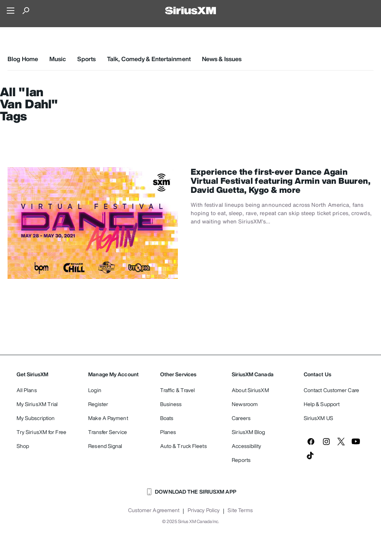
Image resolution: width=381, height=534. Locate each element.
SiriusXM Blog (248, 432)
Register (98, 404)
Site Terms (240, 510)
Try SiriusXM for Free (41, 432)
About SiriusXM (250, 390)
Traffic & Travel (177, 390)
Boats (167, 418)
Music (57, 58)
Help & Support (322, 404)
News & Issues (222, 58)
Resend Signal (105, 446)
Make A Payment (108, 418)
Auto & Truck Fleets (183, 446)
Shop (23, 446)
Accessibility (246, 446)
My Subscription (36, 418)
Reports (241, 460)
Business (171, 404)
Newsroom (245, 404)
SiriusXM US (318, 418)
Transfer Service (107, 432)
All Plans (27, 390)
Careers (241, 418)
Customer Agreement (154, 510)
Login (94, 390)
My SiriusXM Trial (37, 404)
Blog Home (23, 58)
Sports (86, 58)
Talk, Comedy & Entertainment (149, 58)
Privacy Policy (204, 510)
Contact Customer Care (331, 390)
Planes (168, 432)
